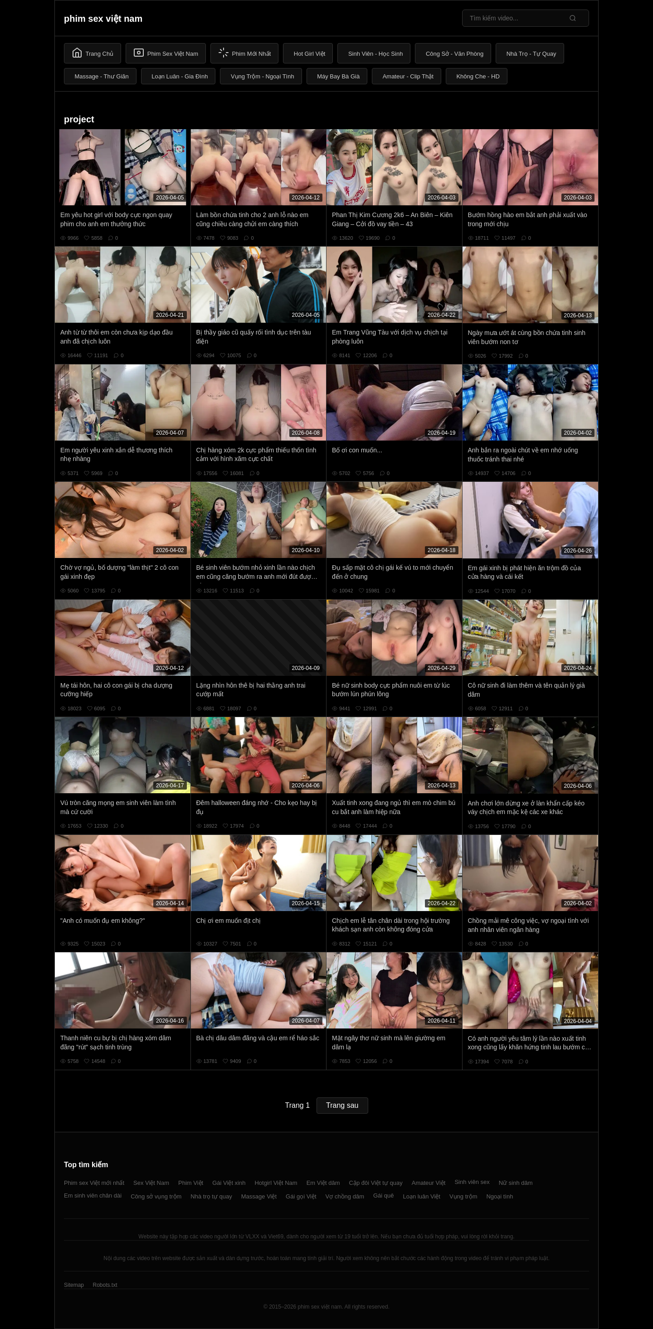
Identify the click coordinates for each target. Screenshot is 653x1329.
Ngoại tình (499, 1196)
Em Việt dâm (323, 1182)
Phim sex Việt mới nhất (94, 1182)
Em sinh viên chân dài (93, 1195)
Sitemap (74, 1285)
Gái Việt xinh (228, 1182)
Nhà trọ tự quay (211, 1196)
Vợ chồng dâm (345, 1196)
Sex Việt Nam (151, 1182)
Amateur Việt (429, 1182)
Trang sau (342, 1105)
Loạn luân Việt (421, 1196)
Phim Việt (190, 1182)
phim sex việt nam (103, 19)
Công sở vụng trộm (156, 1196)
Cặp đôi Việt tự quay (376, 1182)
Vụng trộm (463, 1196)
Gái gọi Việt (301, 1196)
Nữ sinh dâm (516, 1182)
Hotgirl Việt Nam (275, 1182)
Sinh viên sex (471, 1182)
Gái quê (383, 1195)
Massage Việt (259, 1196)
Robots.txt (105, 1285)
